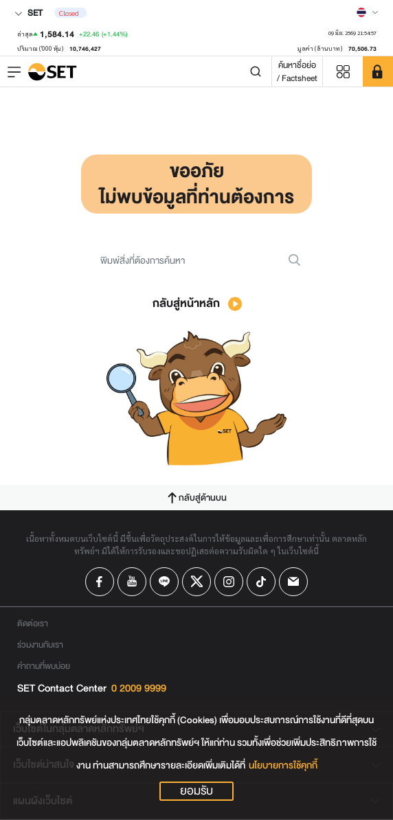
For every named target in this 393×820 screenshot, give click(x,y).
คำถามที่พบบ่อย (43, 666)
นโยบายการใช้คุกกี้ (283, 765)
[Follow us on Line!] (164, 582)
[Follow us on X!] (196, 582)
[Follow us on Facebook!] (100, 582)
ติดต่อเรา (32, 623)
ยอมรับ (196, 791)
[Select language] (367, 12)
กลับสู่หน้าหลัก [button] (197, 303)
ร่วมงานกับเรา (40, 644)
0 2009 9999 (138, 688)
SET (28, 12)
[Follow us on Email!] (293, 582)
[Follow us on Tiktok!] (261, 582)
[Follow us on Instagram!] (229, 582)
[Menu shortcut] (343, 71)
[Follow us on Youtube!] (132, 582)
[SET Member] (378, 71)
